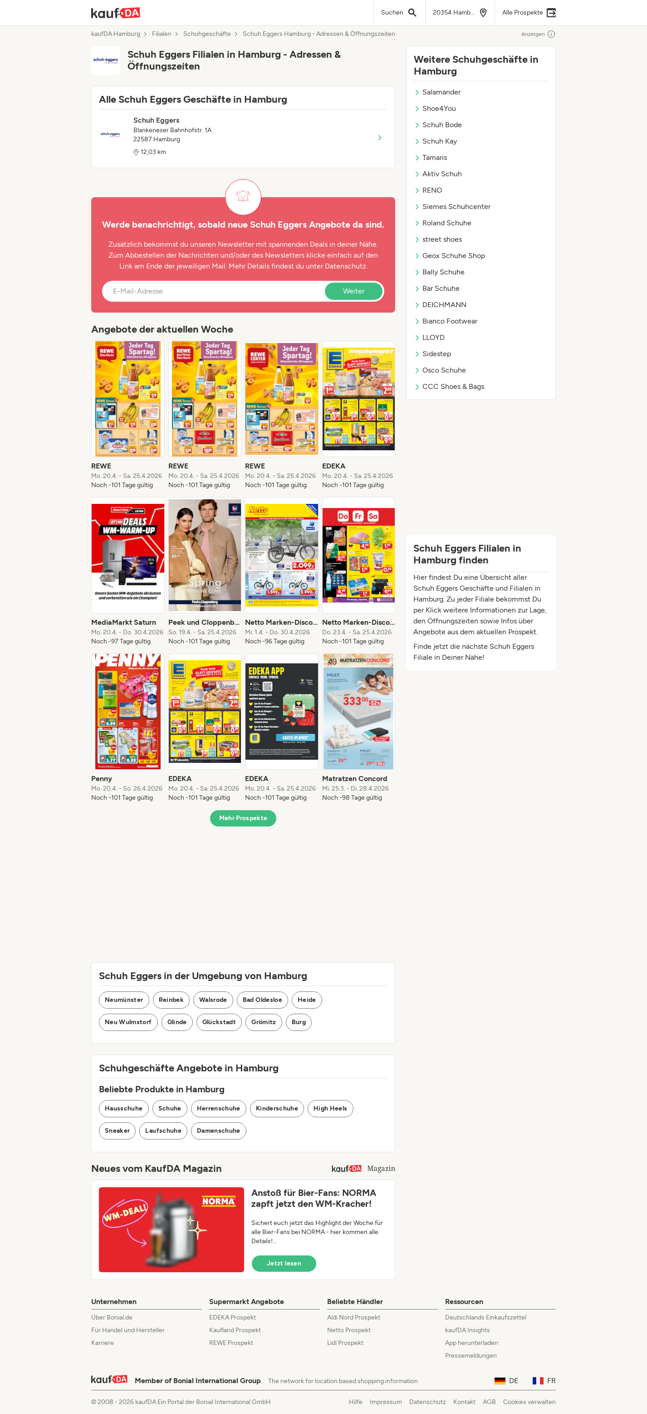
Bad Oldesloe (262, 1000)
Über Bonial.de (111, 1317)
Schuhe (169, 1108)
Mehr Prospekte (243, 818)
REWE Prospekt (231, 1343)
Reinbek (171, 1000)
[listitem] (128, 415)
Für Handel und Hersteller (128, 1330)
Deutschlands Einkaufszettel (485, 1317)
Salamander (437, 92)
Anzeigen (538, 34)
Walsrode (213, 1000)
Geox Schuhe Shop (449, 255)
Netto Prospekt (349, 1330)
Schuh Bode (438, 124)
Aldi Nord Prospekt (353, 1317)
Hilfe (356, 1402)
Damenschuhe (218, 1131)
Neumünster (124, 1000)
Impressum (386, 1402)
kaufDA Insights (467, 1330)
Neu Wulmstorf (128, 1022)
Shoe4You (435, 108)
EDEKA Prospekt (232, 1317)
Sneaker (117, 1131)
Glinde (177, 1022)
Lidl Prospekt (345, 1343)
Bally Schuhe (439, 272)
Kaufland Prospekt (235, 1330)
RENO (428, 190)
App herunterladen (471, 1343)
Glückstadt (219, 1022)
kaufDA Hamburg (115, 34)
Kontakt (464, 1402)
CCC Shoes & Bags (449, 386)
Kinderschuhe (277, 1108)
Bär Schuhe (437, 288)
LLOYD (429, 337)
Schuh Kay (435, 141)
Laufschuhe (163, 1131)
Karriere (102, 1343)
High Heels (331, 1108)
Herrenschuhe (218, 1108)
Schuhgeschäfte (207, 34)
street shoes (438, 239)
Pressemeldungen (471, 1355)
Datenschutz (345, 266)
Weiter (353, 291)
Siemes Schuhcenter (452, 206)
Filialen (162, 34)
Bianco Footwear (445, 321)
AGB (489, 1402)
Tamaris (430, 157)
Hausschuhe (124, 1108)
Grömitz (263, 1022)
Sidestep (432, 353)
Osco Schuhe (440, 370)
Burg (299, 1022)
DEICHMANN (440, 304)
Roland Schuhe (442, 223)
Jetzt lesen (284, 1263)
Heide (307, 1000)
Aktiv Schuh (438, 173)
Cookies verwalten (529, 1402)
